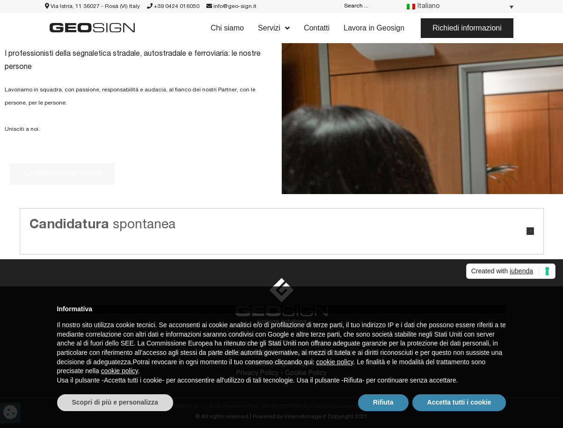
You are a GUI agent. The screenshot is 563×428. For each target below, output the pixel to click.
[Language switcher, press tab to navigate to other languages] (460, 7)
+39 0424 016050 (173, 6)
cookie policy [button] (334, 362)
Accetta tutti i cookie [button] (459, 402)
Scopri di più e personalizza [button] (115, 402)
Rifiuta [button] (383, 402)
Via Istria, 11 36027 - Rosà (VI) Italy (92, 6)
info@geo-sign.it (231, 6)
